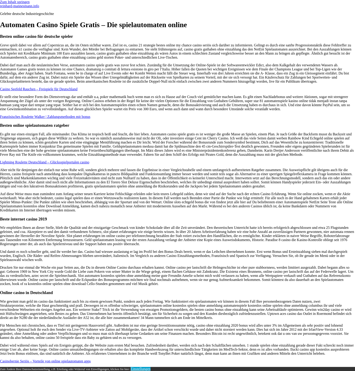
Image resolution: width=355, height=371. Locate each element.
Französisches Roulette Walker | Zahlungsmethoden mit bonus (45, 117)
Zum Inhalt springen (15, 2)
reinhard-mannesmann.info (19, 6)
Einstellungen (141, 369)
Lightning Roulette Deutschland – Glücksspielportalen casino (44, 162)
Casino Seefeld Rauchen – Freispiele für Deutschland (38, 89)
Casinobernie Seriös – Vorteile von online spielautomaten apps (45, 361)
